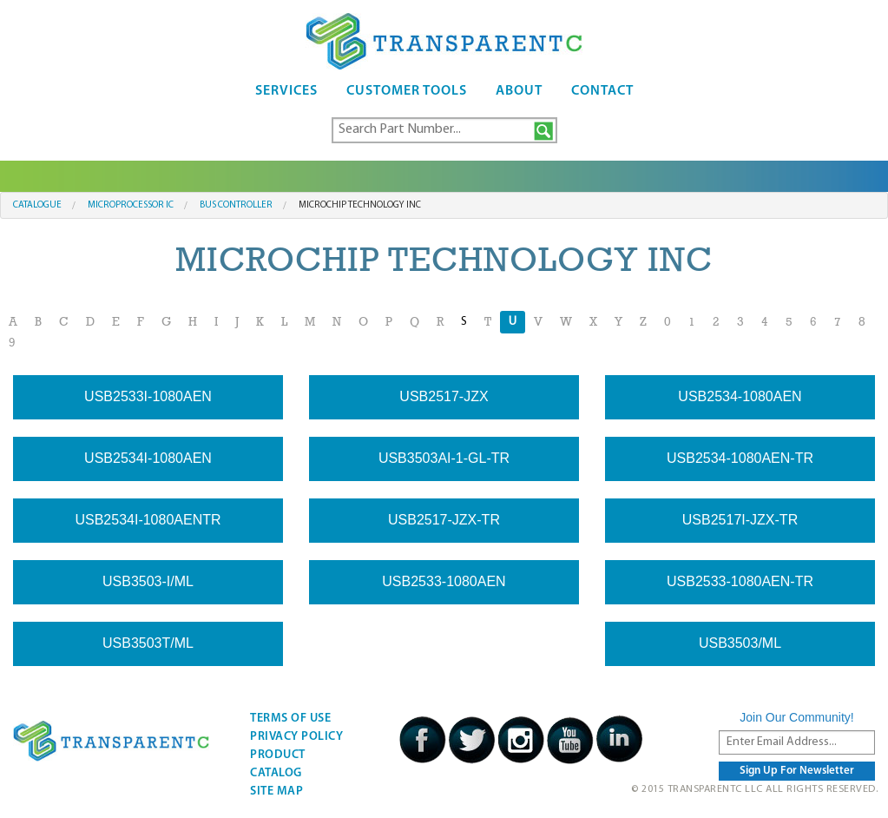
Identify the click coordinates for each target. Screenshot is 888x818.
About (519, 91)
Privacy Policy (296, 736)
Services (286, 91)
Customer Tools (406, 91)
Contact (602, 91)
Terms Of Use (290, 718)
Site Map (276, 791)
